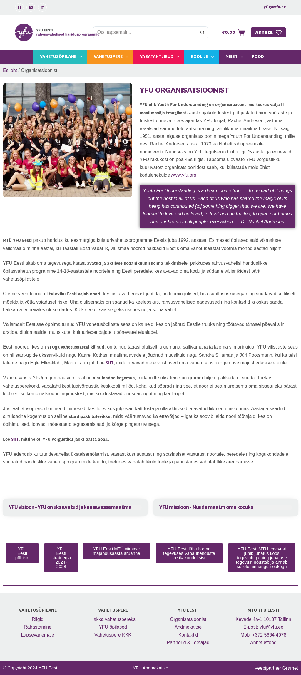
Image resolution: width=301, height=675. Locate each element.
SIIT (15, 439)
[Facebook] (19, 7)
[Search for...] (145, 32)
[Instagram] (30, 7)
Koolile (203, 57)
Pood (258, 56)
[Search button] (202, 32)
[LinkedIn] (42, 7)
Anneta (268, 32)
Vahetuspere (112, 57)
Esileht (10, 70)
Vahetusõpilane (62, 57)
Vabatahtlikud (160, 57)
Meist (235, 57)
